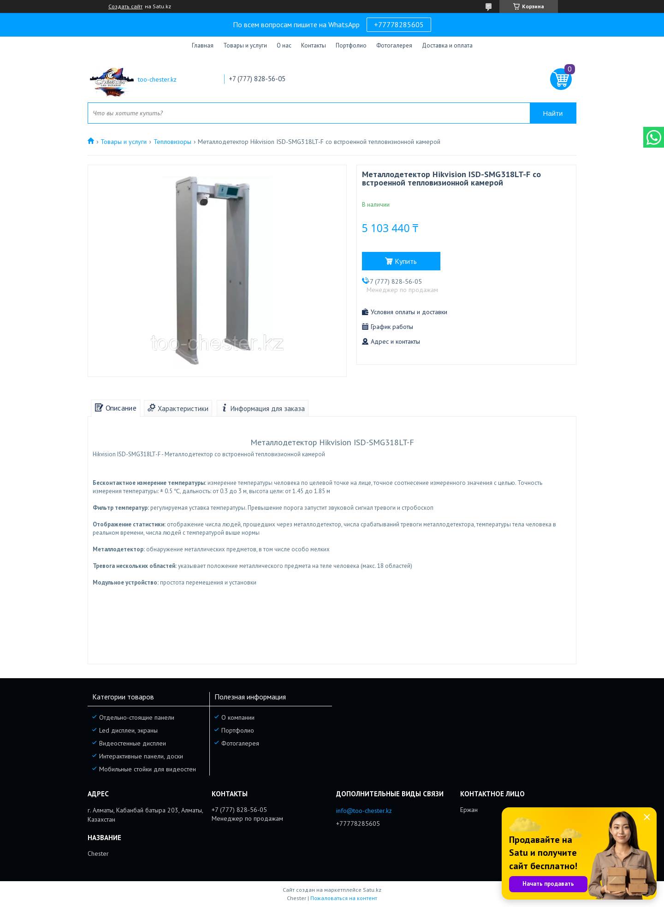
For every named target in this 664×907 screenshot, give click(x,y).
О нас (284, 45)
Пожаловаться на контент (343, 898)
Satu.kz (372, 889)
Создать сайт (125, 6)
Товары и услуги (245, 45)
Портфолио (351, 45)
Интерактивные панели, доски (141, 756)
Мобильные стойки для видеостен (147, 769)
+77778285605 (399, 24)
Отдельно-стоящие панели (136, 717)
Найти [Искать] (553, 113)
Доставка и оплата (447, 45)
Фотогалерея (394, 45)
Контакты (313, 45)
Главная (202, 45)
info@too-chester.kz (364, 810)
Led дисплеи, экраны (128, 730)
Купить (406, 261)
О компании (238, 717)
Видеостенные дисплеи (132, 743)
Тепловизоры (172, 141)
